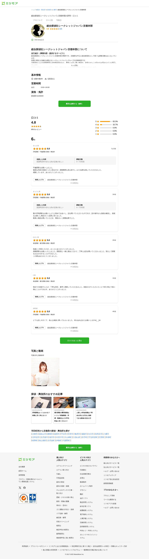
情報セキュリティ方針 (119, 546)
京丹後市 (44, 437)
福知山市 (42, 434)
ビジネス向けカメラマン (88, 466)
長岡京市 (98, 434)
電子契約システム (86, 514)
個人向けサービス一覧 (111, 463)
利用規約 (25, 546)
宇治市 (63, 434)
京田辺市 (35, 437)
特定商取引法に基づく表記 (81, 546)
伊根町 (58, 440)
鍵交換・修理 (61, 517)
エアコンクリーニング (64, 466)
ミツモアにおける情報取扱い (59, 546)
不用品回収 (60, 478)
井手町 (84, 437)
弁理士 (82, 478)
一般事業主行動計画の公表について (95, 550)
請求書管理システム (87, 526)
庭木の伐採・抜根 (62, 486)
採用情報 (22, 475)
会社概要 (22, 467)
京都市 (35, 434)
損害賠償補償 (108, 483)
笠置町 (101, 437)
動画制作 (83, 482)
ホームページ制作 (86, 486)
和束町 (108, 437)
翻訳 (81, 494)
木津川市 (59, 437)
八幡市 (54, 10)
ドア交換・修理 (61, 513)
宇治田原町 (93, 437)
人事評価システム (86, 518)
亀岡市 (77, 434)
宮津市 (70, 434)
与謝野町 (66, 440)
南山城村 (42, 440)
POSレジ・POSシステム (89, 530)
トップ (33, 10)
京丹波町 (51, 440)
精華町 (35, 440)
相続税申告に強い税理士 (65, 538)
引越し (58, 474)
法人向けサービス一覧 (111, 467)
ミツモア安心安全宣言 (111, 479)
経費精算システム (86, 510)
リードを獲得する (110, 499)
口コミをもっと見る (74, 340)
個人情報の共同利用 (50, 550)
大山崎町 (68, 437)
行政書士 (83, 470)
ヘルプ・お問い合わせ (111, 471)
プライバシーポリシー (38, 546)
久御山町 (76, 437)
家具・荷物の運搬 (62, 501)
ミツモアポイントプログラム (69, 550)
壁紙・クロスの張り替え (65, 497)
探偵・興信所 (41, 10)
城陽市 (84, 434)
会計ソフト (84, 498)
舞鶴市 (50, 434)
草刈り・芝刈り (61, 505)
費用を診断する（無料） (74, 104)
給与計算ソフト (85, 506)
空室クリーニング (62, 521)
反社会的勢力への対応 (101, 546)
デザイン (83, 490)
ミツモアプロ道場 (110, 503)
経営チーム (23, 471)
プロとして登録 (109, 495)
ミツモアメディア (110, 475)
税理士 (58, 526)
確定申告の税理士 (62, 530)
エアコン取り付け (62, 470)
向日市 (91, 434)
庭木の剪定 (60, 482)
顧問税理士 (60, 534)
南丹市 (52, 437)
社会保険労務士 (85, 474)
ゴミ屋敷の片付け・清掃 (65, 509)
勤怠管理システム (86, 502)
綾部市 (57, 434)
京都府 (49, 10)
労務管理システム (86, 522)
